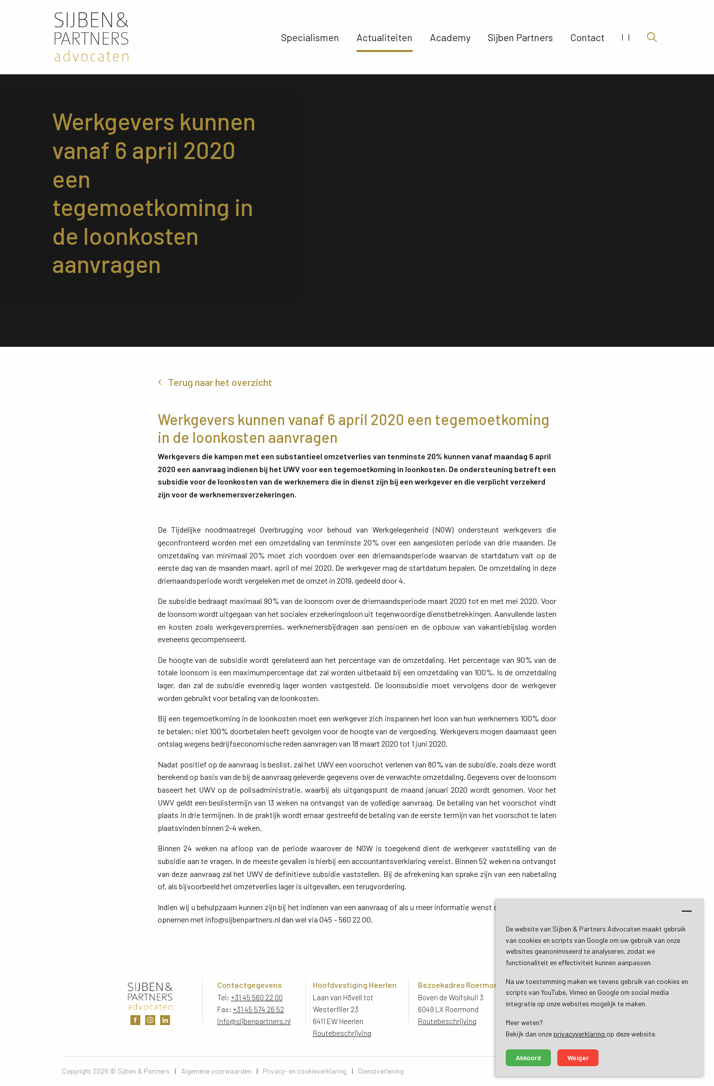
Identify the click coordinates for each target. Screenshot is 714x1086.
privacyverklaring (579, 1034)
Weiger (578, 1057)
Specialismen (310, 37)
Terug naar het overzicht (220, 382)
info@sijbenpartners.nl (254, 1021)
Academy (450, 37)
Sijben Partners (520, 37)
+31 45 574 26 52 (258, 1009)
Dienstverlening (381, 1071)
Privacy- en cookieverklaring (305, 1071)
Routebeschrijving (342, 1033)
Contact (587, 37)
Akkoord (528, 1057)
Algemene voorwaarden (216, 1071)
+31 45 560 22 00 (257, 997)
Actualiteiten (385, 37)
